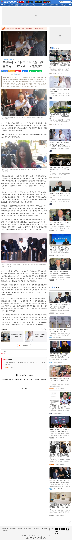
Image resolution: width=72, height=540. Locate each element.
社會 (9, 5)
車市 (62, 5)
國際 (12, 5)
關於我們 (5, 528)
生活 (5, 5)
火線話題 (32, 5)
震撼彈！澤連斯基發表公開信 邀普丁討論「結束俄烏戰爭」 (23, 28)
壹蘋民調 (26, 5)
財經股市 (17, 5)
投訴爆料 (44, 528)
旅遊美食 (57, 5)
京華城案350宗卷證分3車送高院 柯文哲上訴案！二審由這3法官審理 (61, 65)
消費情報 (5, 530)
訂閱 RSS (6, 367)
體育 (22, 5)
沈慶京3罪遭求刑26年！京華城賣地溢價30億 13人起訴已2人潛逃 (59, 169)
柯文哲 (3, 354)
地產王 (52, 5)
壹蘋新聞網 (5, 59)
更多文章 (13, 367)
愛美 (43, 5)
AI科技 (47, 5)
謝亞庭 (15, 74)
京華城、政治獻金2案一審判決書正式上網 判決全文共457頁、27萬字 (60, 196)
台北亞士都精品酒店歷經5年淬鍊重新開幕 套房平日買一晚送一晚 (60, 507)
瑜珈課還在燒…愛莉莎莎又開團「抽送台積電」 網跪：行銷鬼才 (60, 380)
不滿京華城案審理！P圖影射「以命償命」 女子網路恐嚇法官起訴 (60, 116)
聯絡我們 (13, 528)
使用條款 (36, 528)
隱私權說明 (21, 528)
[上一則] (42, 329)
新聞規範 (29, 528)
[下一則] (45, 329)
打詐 (65, 5)
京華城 (9, 354)
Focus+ (38, 5)
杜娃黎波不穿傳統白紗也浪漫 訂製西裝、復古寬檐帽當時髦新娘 (60, 456)
